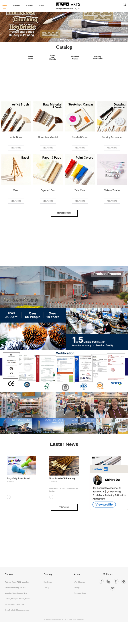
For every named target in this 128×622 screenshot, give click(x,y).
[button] (60, 39)
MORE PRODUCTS (64, 213)
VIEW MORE (16, 148)
